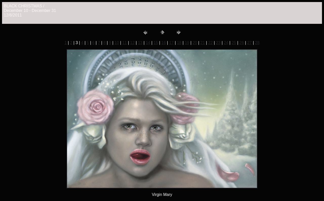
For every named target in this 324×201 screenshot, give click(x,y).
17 (171, 43)
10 (116, 43)
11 (124, 43)
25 (234, 43)
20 (195, 43)
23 (218, 43)
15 (156, 43)
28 (257, 43)
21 (202, 43)
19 (187, 43)
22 (210, 43)
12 (132, 43)
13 (140, 43)
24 (226, 43)
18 (179, 43)
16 (163, 43)
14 (148, 43)
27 (249, 43)
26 (241, 43)
